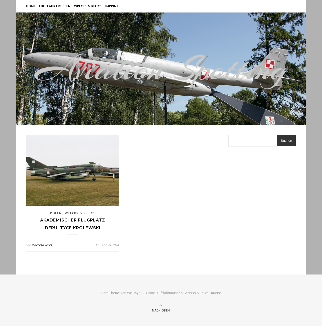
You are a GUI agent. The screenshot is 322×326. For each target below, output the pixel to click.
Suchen (286, 140)
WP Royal (134, 292)
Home (31, 6)
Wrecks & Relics (88, 6)
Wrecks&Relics (42, 245)
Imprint (112, 6)
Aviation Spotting (161, 69)
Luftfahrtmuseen (55, 6)
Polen (56, 213)
